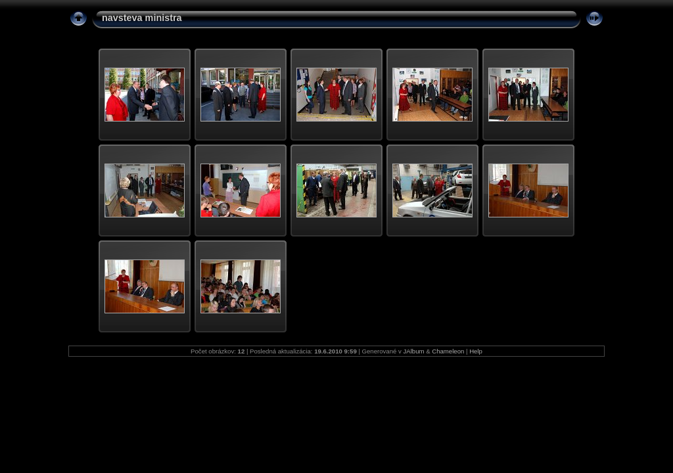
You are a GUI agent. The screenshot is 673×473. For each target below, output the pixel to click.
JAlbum (414, 351)
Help (475, 351)
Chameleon (448, 351)
